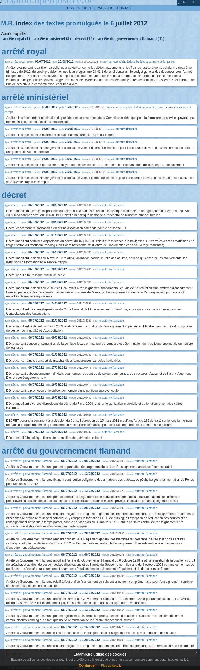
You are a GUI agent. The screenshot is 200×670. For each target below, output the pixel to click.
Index (24, 23)
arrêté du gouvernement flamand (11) (131, 38)
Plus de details (111, 665)
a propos (86, 8)
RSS (70, 8)
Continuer (87, 665)
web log (106, 8)
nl (193, 1)
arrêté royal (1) (16, 38)
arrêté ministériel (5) (52, 38)
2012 (140, 23)
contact (125, 8)
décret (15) (84, 38)
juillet (123, 23)
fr (183, 1)
